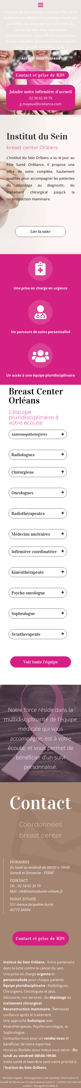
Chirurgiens (22, 472)
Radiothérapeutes (28, 513)
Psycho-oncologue (28, 592)
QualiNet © (51, 1085)
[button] (38, 434)
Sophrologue (23, 613)
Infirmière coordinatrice (34, 551)
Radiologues (23, 454)
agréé (41, 1085)
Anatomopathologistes (29, 434)
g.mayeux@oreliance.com (40, 104)
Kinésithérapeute (27, 572)
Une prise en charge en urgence (40, 288)
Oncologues (22, 492)
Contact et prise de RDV (40, 75)
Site (36, 1085)
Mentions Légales (12, 1077)
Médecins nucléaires (30, 534)
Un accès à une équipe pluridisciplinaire (40, 375)
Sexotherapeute (26, 634)
